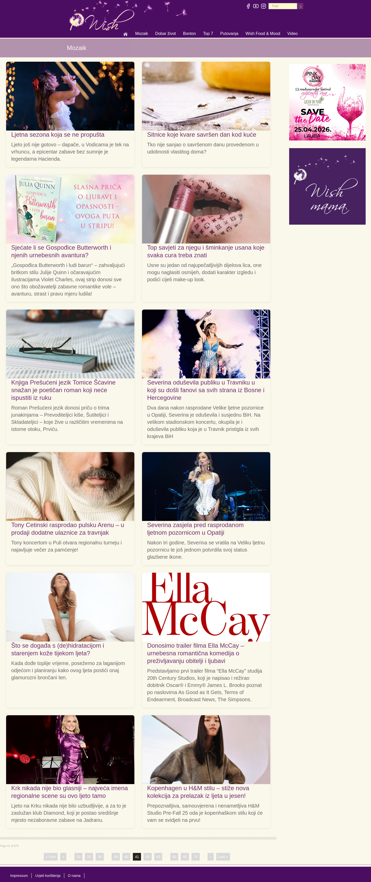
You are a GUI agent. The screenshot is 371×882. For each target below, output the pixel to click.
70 (196, 857)
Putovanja (229, 33)
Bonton (189, 33)
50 (174, 857)
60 (185, 857)
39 (116, 857)
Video (292, 33)
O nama (74, 876)
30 (100, 857)
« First (51, 857)
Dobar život (165, 33)
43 (158, 857)
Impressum (19, 876)
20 (89, 857)
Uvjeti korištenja (47, 876)
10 (78, 857)
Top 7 (208, 33)
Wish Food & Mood (263, 33)
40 (126, 857)
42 (148, 857)
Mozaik (141, 33)
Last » (223, 857)
